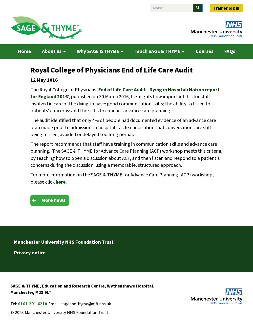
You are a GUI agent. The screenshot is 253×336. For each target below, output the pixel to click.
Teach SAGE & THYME (159, 51)
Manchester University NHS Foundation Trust (64, 242)
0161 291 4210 (32, 304)
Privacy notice (30, 252)
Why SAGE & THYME (100, 51)
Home (24, 51)
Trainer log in (226, 8)
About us (54, 51)
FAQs (229, 51)
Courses (204, 51)
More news (53, 200)
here (61, 182)
